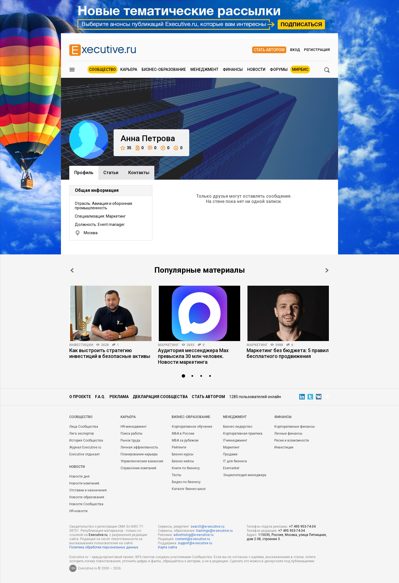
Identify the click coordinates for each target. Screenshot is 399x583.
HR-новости (78, 511)
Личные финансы (288, 433)
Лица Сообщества (83, 427)
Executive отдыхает (84, 454)
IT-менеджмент (235, 440)
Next (327, 270)
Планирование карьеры (139, 454)
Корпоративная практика (242, 433)
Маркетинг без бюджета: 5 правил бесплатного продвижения (288, 353)
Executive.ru (98, 535)
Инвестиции (81, 345)
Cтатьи (110, 172)
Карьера (128, 69)
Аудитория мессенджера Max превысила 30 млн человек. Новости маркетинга (193, 356)
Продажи (230, 454)
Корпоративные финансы (294, 427)
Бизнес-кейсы (183, 461)
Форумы (279, 69)
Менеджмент (204, 69)
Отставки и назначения (88, 490)
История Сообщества (86, 440)
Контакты (138, 172)
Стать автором (269, 50)
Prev (72, 270)
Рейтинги (179, 447)
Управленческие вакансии (142, 461)
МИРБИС (300, 69)
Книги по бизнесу (186, 468)
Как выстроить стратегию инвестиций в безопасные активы (109, 353)
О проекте (80, 396)
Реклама (119, 396)
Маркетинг (168, 345)
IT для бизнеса (235, 461)
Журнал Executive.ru (85, 447)
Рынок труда (130, 440)
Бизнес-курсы (182, 454)
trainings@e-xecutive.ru (214, 531)
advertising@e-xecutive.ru (193, 535)
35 (126, 148)
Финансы (233, 69)
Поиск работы (131, 433)
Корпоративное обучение (192, 427)
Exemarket (231, 468)
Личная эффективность (139, 447)
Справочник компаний (138, 468)
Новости (256, 69)
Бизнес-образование (164, 69)
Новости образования (86, 497)
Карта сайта (167, 547)
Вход (295, 50)
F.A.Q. (100, 396)
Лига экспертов (81, 433)
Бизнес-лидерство (237, 427)
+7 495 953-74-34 (302, 526)
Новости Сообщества (86, 504)
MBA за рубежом (185, 440)
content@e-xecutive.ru (192, 539)
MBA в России (183, 433)
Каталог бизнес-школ (189, 489)
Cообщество (81, 417)
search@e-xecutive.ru (207, 526)
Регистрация (317, 50)
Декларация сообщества (160, 396)
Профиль (83, 172)
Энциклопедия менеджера (244, 475)
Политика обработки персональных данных (103, 547)
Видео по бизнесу (186, 482)
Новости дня (79, 476)
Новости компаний (84, 483)
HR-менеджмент (134, 427)
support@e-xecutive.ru (195, 543)
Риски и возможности (291, 440)
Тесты (176, 475)
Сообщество (102, 69)
